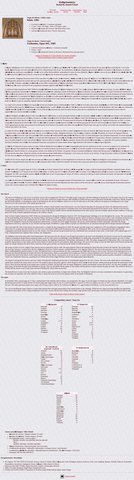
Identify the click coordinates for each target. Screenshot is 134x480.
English (56, 12)
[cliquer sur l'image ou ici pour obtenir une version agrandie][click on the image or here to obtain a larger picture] (55, 56)
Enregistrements (77, 10)
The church (5, 194)
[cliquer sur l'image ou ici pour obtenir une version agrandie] (67, 188)
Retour (85, 10)
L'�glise (4, 64)
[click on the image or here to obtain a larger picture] (67, 294)
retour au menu (70, 476)
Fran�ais (50, 12)
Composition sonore (65, 10)
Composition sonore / (67, 300)
